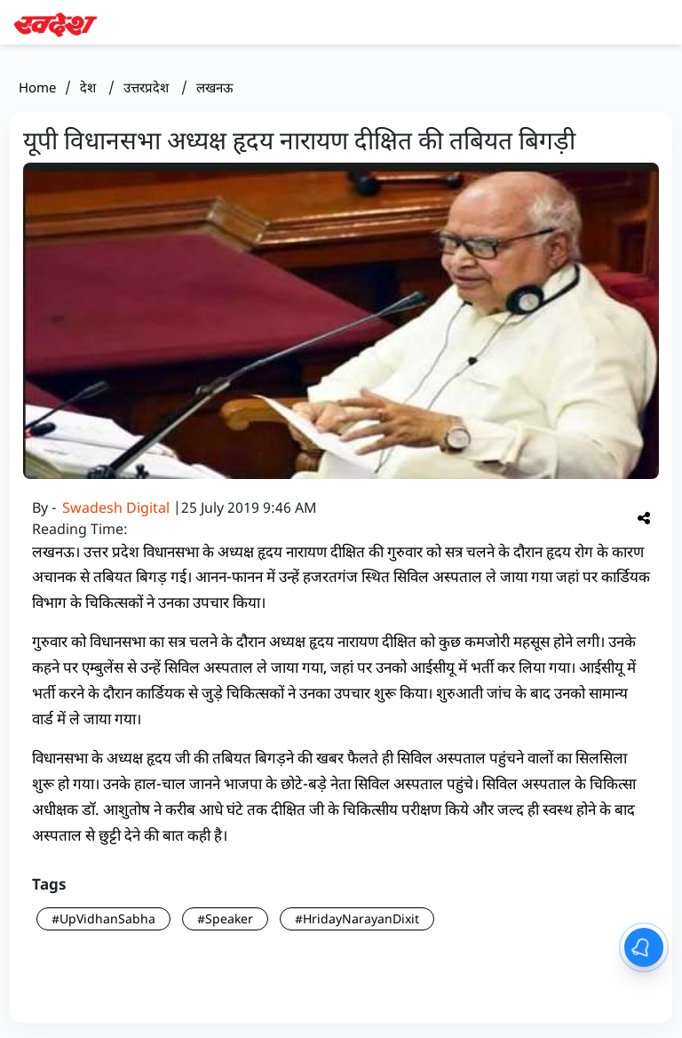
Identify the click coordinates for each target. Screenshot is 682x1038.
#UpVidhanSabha (103, 918)
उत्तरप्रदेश (147, 87)
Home (37, 87)
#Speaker (225, 918)
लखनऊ (214, 87)
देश (89, 87)
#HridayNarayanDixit (357, 918)
